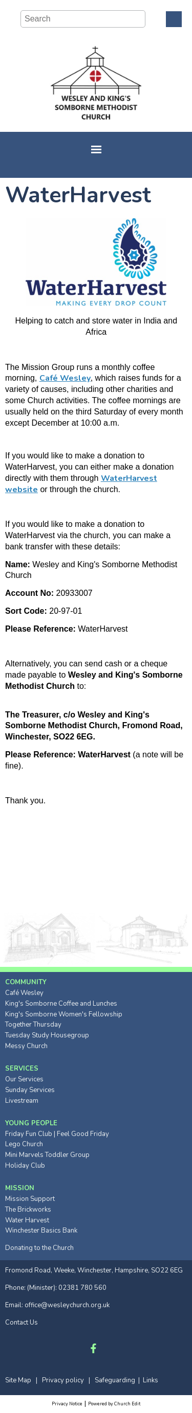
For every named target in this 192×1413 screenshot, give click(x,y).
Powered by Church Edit (114, 1404)
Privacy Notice (67, 1404)
